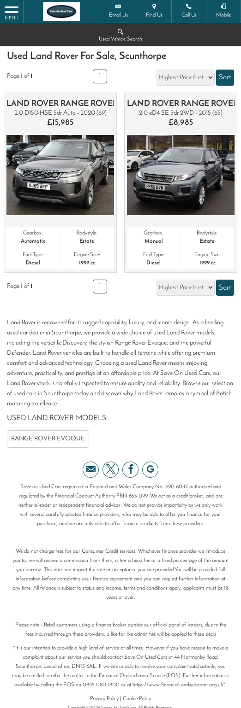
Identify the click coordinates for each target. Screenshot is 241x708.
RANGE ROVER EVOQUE (48, 438)
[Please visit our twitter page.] (110, 470)
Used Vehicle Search (120, 34)
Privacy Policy (104, 699)
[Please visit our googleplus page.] (150, 470)
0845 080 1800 (101, 685)
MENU (11, 13)
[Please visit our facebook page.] (130, 470)
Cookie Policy (137, 699)
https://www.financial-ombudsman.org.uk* (179, 685)
